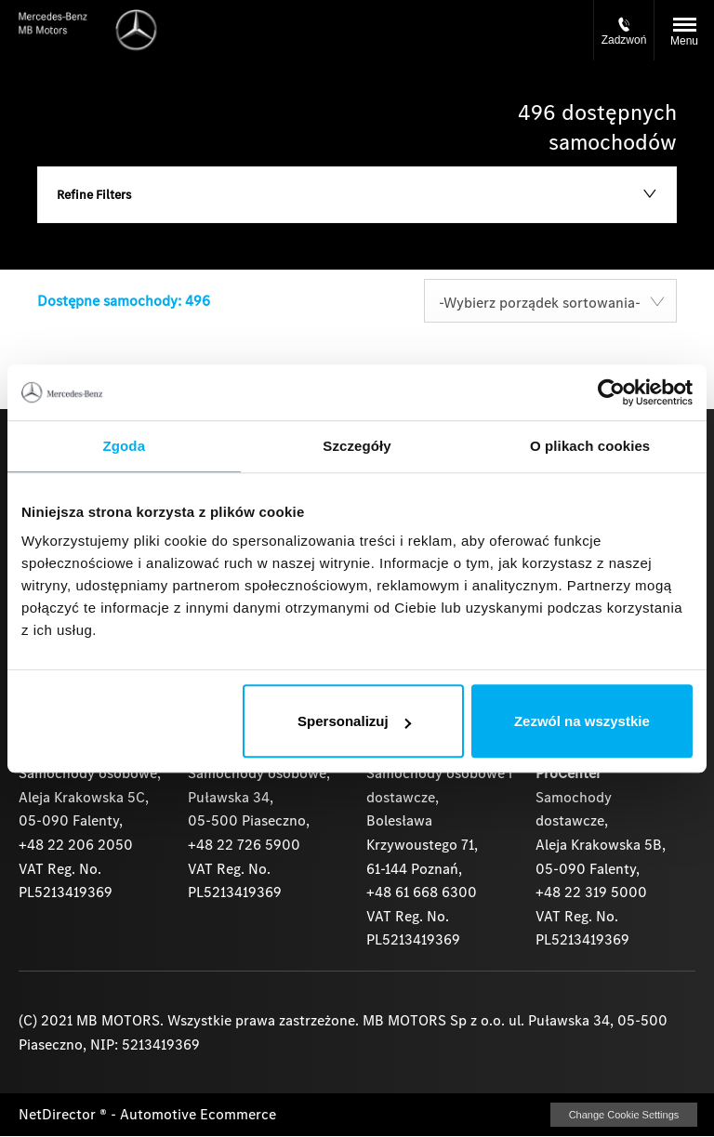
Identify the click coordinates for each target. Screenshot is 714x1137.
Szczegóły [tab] (356, 446)
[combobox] (550, 301)
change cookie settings (623, 1115)
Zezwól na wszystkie (582, 721)
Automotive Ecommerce (198, 1114)
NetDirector (59, 1114)
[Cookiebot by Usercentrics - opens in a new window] (611, 392)
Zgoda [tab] (124, 446)
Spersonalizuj (354, 721)
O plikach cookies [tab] (590, 446)
